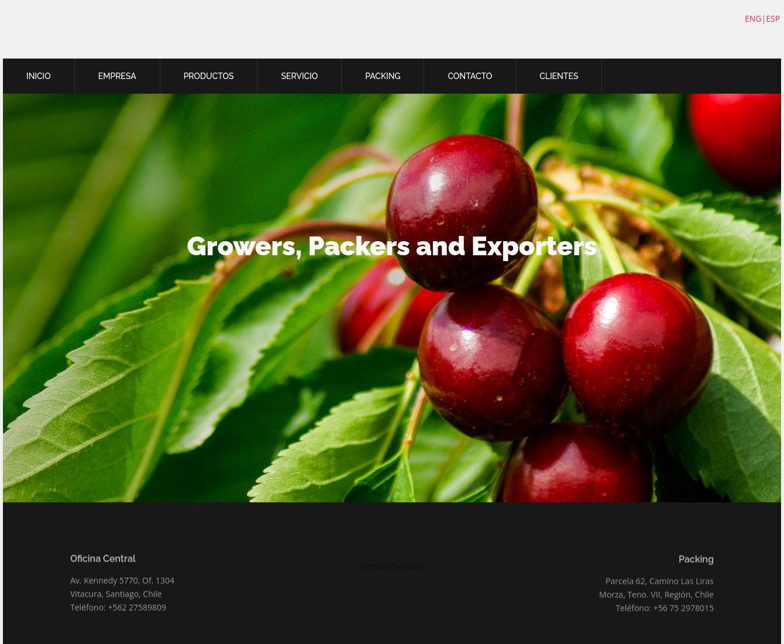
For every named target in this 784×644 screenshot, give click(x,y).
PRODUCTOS (209, 76)
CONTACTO (470, 76)
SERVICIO (299, 76)
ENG (753, 18)
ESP (773, 18)
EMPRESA (117, 76)
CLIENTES (558, 76)
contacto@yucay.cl (392, 577)
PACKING (382, 76)
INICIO (38, 76)
